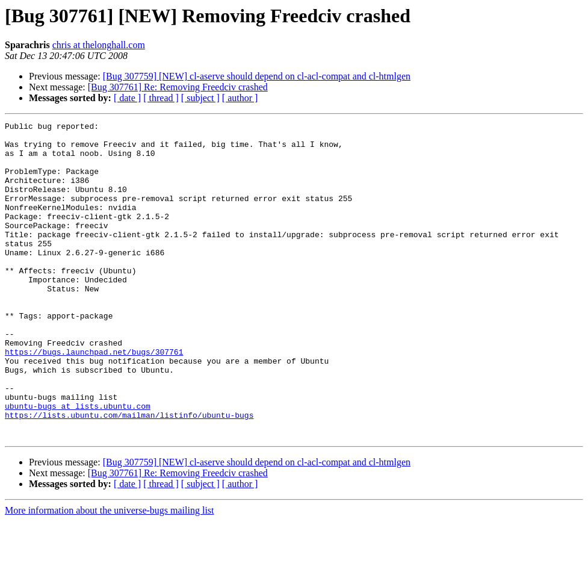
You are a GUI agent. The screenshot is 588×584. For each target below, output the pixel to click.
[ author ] (240, 98)
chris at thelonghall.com (98, 45)
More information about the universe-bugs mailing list (109, 573)
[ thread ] (161, 98)
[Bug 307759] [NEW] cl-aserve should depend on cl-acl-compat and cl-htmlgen (256, 76)
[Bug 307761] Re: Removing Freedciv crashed (178, 87)
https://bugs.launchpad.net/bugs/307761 (94, 398)
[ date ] (127, 98)
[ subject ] (200, 98)
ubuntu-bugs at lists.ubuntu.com (77, 463)
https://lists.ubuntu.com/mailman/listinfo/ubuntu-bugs (129, 474)
